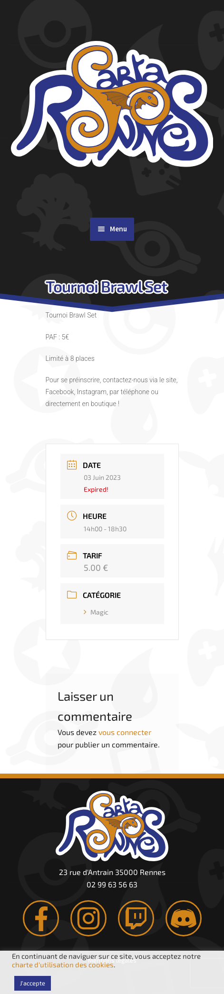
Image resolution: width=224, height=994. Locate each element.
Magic (96, 612)
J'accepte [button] (32, 983)
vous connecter (124, 731)
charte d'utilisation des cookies (63, 964)
